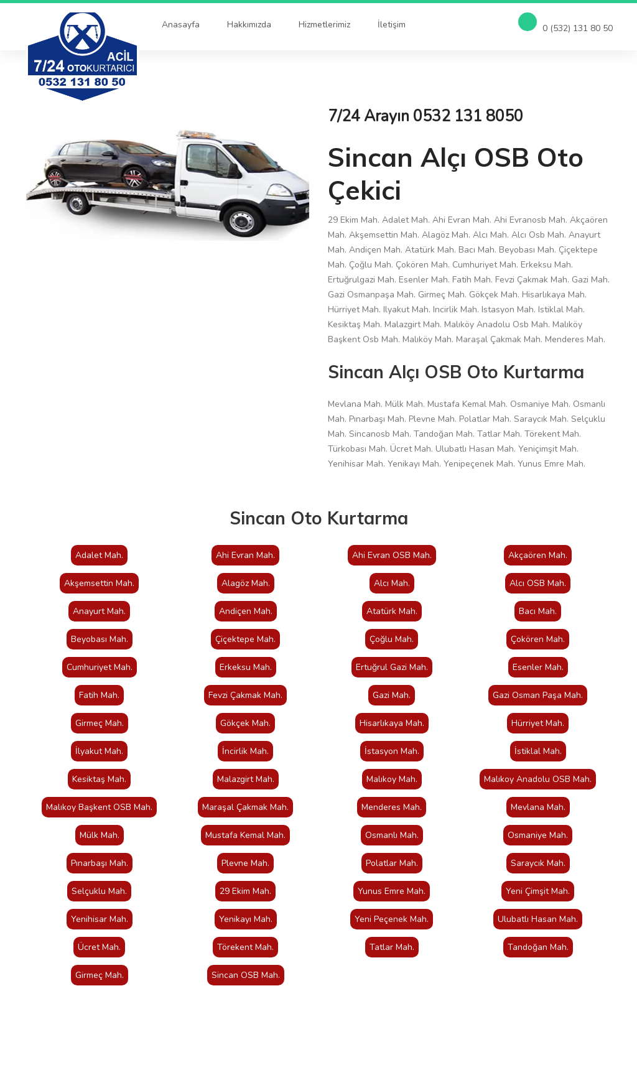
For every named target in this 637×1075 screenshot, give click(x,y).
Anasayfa (181, 24)
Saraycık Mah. (538, 863)
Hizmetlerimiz (324, 24)
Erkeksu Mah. (246, 667)
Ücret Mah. (99, 947)
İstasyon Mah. (392, 751)
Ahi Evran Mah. (245, 555)
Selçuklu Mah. (99, 891)
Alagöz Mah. (245, 583)
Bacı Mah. (538, 611)
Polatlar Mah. (392, 863)
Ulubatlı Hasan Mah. (538, 919)
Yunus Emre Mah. (391, 891)
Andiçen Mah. (245, 611)
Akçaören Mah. (537, 555)
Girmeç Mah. (99, 723)
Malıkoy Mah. (391, 779)
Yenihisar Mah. (99, 919)
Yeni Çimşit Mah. (538, 891)
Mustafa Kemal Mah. (245, 835)
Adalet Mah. (99, 555)
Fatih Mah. (99, 695)
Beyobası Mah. (99, 639)
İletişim (392, 24)
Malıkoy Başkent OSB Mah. (99, 807)
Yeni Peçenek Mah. (392, 919)
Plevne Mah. (245, 863)
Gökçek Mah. (245, 723)
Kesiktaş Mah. (99, 779)
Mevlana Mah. (538, 807)
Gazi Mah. (392, 695)
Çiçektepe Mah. (245, 639)
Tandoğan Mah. (538, 947)
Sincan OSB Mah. (246, 975)
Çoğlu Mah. (392, 639)
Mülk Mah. (99, 835)
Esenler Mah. (538, 667)
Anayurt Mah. (99, 611)
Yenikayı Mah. (245, 919)
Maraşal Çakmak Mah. (245, 807)
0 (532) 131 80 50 (565, 23)
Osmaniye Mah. (538, 835)
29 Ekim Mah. (245, 891)
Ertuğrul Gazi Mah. (392, 667)
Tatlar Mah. (392, 947)
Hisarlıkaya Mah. (392, 723)
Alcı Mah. (392, 583)
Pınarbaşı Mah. (99, 863)
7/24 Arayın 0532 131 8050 (425, 116)
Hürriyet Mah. (537, 723)
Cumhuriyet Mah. (100, 667)
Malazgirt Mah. (245, 779)
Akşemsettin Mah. (99, 583)
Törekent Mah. (245, 947)
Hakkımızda (249, 24)
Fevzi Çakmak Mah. (245, 695)
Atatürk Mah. (391, 611)
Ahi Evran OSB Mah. (392, 555)
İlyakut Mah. (99, 751)
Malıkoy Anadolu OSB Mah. (538, 779)
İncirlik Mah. (245, 751)
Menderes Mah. (391, 807)
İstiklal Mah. (538, 751)
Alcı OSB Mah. (537, 583)
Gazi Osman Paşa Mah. (538, 695)
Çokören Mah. (538, 639)
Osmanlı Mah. (392, 835)
